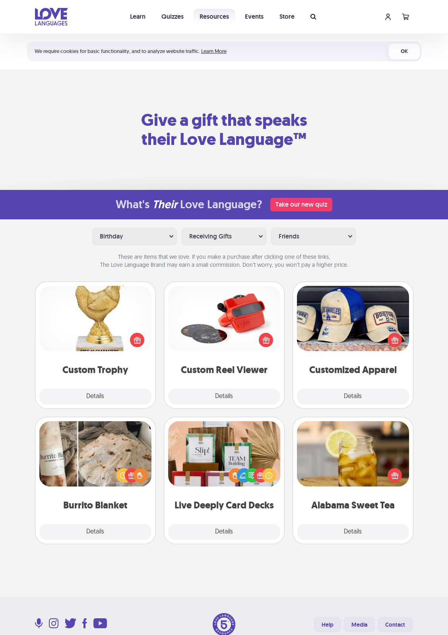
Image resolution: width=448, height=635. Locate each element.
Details (95, 396)
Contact (395, 624)
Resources (214, 16)
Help (328, 624)
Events (254, 16)
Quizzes (172, 16)
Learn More (214, 51)
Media (359, 624)
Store (287, 16)
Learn (137, 16)
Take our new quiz (301, 204)
